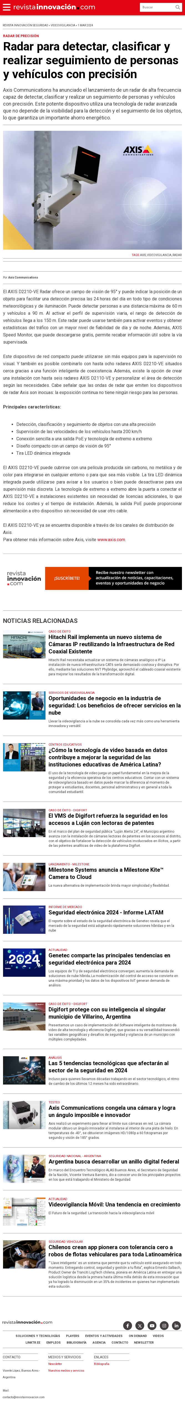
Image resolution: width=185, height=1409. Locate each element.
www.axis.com (111, 539)
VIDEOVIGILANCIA (159, 255)
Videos (158, 1336)
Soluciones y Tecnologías (38, 1336)
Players (72, 1336)
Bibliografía (77, 1342)
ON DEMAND (138, 1336)
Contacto (119, 1342)
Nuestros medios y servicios (66, 1370)
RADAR (177, 255)
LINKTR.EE (33, 1342)
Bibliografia (101, 1363)
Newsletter (144, 1342)
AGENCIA (99, 1342)
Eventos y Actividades (104, 1336)
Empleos (53, 1342)
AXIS (143, 255)
